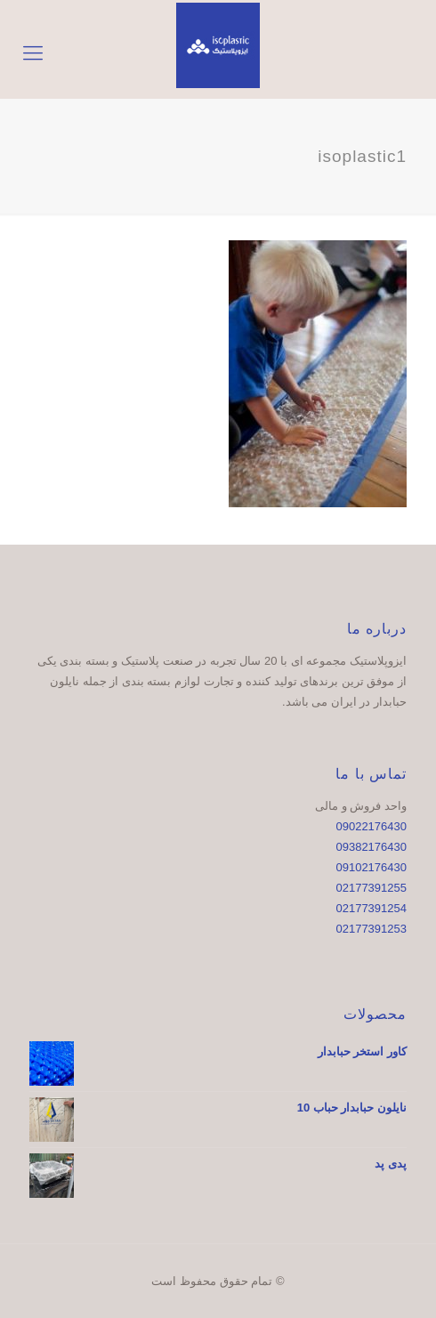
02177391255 (371, 887)
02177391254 (371, 908)
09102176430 (371, 867)
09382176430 (371, 846)
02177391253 (371, 928)
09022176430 (371, 826)
